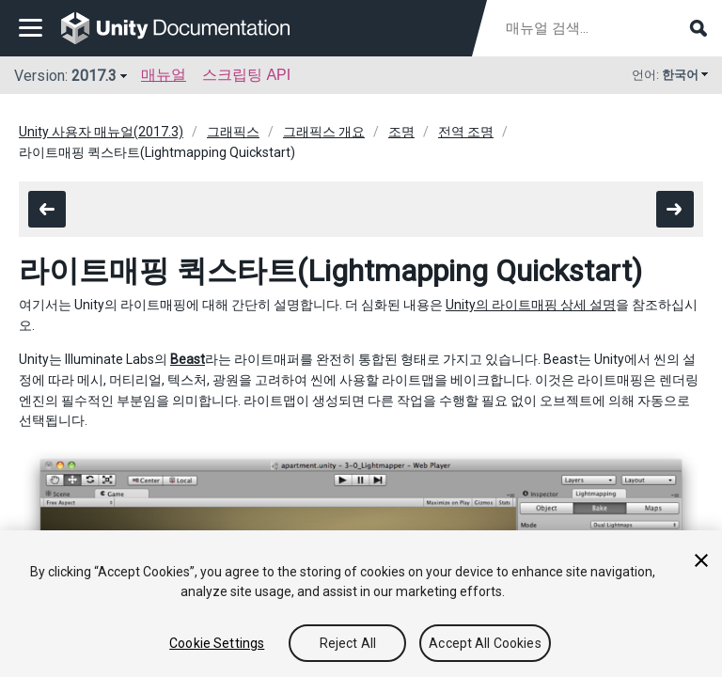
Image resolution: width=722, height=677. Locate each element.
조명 (401, 131)
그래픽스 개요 (324, 131)
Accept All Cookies (485, 643)
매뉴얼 (163, 75)
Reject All (348, 643)
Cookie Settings (216, 643)
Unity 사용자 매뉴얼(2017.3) (101, 131)
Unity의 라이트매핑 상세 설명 (531, 304)
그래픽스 (233, 131)
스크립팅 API (246, 75)
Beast (187, 359)
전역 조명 (466, 131)
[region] (361, 603)
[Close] (701, 560)
